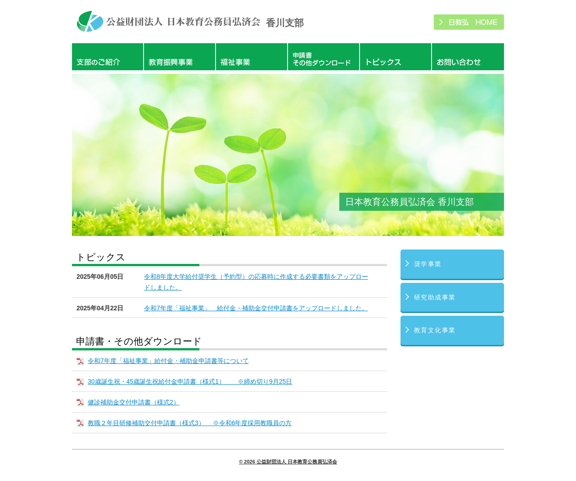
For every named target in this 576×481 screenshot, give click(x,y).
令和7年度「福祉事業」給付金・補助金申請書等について (168, 360)
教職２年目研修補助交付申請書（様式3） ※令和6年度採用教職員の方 (190, 423)
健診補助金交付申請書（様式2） (134, 402)
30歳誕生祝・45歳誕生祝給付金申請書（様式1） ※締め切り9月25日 (190, 381)
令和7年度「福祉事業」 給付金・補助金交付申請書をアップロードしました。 (256, 308)
